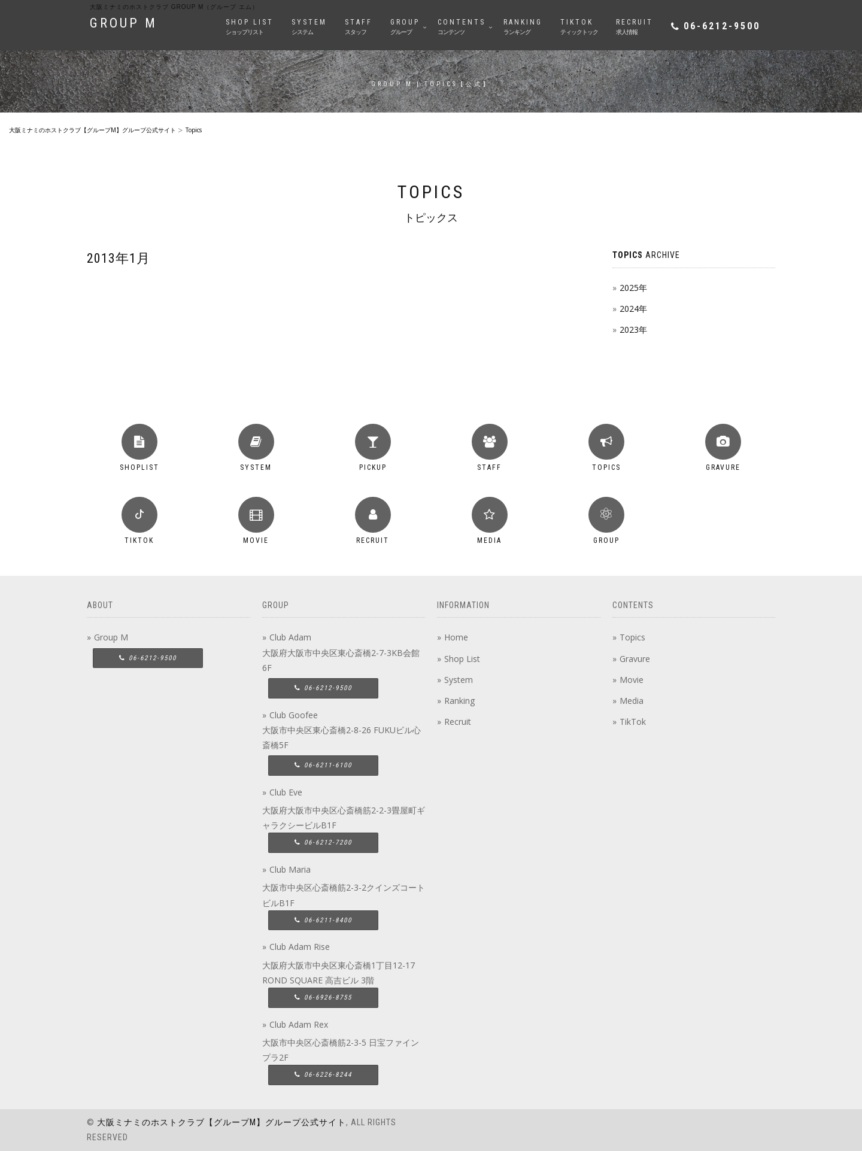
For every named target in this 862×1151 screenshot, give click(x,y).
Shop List (462, 658)
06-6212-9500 (722, 26)
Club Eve (285, 792)
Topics (632, 637)
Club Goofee (293, 715)
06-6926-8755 (323, 997)
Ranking (459, 700)
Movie (632, 679)
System (458, 679)
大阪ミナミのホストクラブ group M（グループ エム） (174, 7)
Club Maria (290, 869)
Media (632, 700)
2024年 (633, 308)
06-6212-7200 (323, 842)
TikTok (633, 721)
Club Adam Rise (299, 946)
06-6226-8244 (323, 1075)
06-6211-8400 (323, 920)
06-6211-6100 (323, 765)
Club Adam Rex (298, 1024)
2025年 (633, 287)
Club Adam (290, 637)
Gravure (635, 658)
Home (456, 637)
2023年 (633, 329)
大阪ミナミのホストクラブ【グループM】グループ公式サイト (221, 1122)
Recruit (457, 721)
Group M (111, 637)
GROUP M (123, 23)
